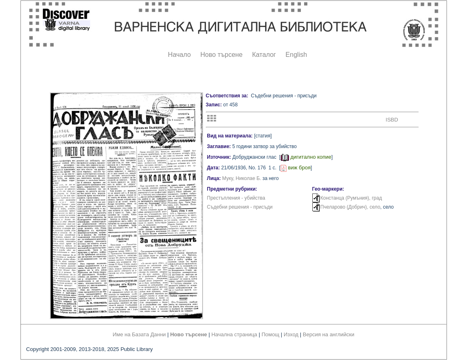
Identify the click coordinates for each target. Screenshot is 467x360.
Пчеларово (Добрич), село (350, 207)
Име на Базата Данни (139, 334)
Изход (291, 334)
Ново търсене (222, 54)
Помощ (270, 334)
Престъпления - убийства (236, 198)
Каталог (264, 54)
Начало (179, 54)
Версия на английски (328, 334)
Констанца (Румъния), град (351, 198)
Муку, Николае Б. (241, 178)
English (296, 54)
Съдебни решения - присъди (240, 207)
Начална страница (234, 334)
